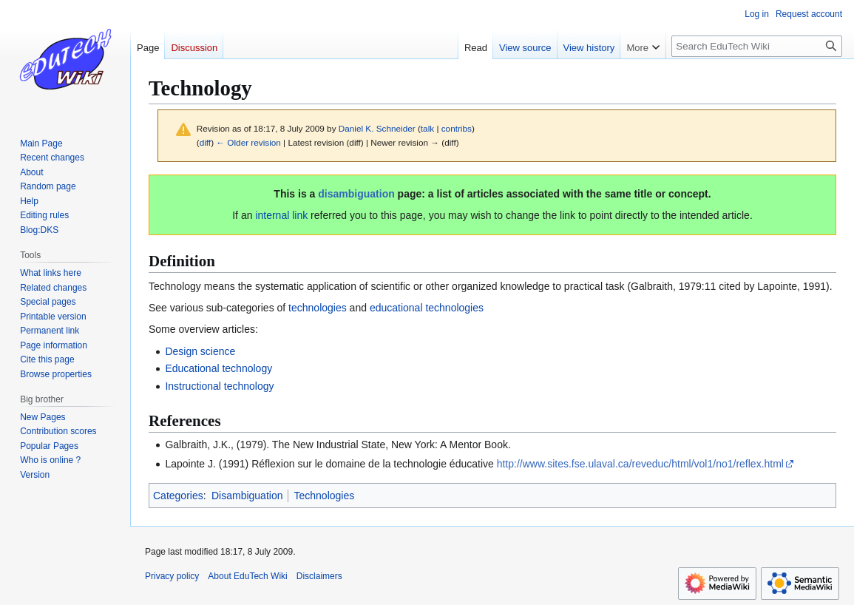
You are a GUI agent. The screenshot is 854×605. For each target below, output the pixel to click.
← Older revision (248, 142)
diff (205, 142)
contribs (456, 128)
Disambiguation (247, 495)
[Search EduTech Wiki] (756, 46)
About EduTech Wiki (247, 576)
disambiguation (356, 194)
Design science (200, 351)
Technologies (324, 495)
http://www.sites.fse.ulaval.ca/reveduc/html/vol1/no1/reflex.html (640, 464)
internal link (281, 215)
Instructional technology (219, 386)
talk (427, 128)
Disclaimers (319, 576)
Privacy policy (172, 576)
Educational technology (218, 368)
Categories (178, 495)
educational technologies (427, 308)
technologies (317, 308)
